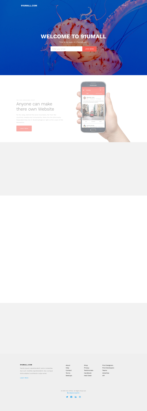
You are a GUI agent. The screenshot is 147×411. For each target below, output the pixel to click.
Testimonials (88, 370)
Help (67, 368)
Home (124, 5)
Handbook (87, 373)
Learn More (24, 378)
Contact (69, 370)
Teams (104, 370)
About (68, 365)
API (103, 375)
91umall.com (29, 5)
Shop (86, 365)
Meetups (69, 375)
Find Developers (108, 368)
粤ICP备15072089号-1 (73, 393)
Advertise (105, 373)
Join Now (89, 49)
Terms (68, 373)
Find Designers (107, 365)
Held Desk (88, 375)
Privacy (86, 368)
